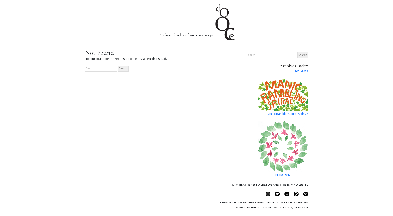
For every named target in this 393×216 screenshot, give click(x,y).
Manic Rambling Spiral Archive (288, 114)
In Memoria (283, 174)
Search (302, 55)
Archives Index (293, 65)
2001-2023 (301, 71)
